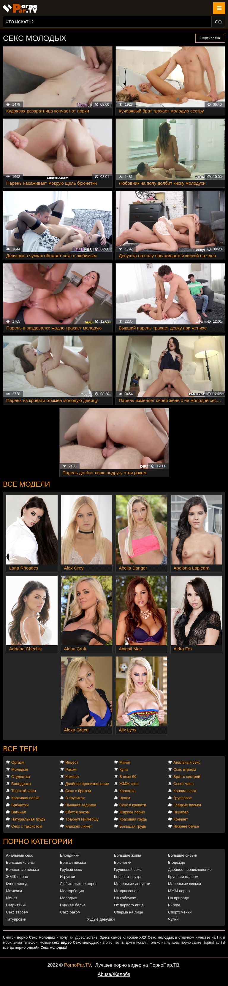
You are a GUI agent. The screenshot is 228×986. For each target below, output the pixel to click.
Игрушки (67, 876)
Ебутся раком (77, 812)
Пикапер (181, 812)
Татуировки (16, 919)
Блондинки (70, 855)
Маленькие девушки (132, 884)
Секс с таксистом (26, 826)
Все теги (20, 749)
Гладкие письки (187, 805)
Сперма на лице (128, 912)
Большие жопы (127, 855)
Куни (123, 769)
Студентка (20, 776)
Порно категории (37, 841)
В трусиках (75, 798)
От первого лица (129, 905)
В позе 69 (128, 776)
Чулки (124, 798)
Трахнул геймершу (82, 819)
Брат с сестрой (186, 776)
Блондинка (21, 783)
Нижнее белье (186, 826)
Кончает (180, 819)
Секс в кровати (132, 805)
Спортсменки (179, 912)
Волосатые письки (22, 869)
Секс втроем (184, 769)
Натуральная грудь (28, 819)
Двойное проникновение (87, 783)
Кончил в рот (185, 791)
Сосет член (183, 783)
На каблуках (125, 898)
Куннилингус (17, 884)
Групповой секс (127, 869)
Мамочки (14, 891)
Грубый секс (71, 869)
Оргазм (17, 762)
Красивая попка (25, 798)
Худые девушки (101, 919)
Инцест (71, 762)
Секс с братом (78, 791)
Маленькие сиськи (184, 884)
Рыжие (174, 905)
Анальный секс (186, 762)
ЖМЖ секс (129, 783)
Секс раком (70, 912)
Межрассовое (126, 891)
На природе (178, 898)
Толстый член (23, 791)
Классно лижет (78, 826)
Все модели (26, 484)
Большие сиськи (182, 855)
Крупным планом (183, 876)
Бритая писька (73, 862)
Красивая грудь (133, 819)
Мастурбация (72, 891)
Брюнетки (19, 805)
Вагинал (18, 812)
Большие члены (20, 862)
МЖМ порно (179, 891)
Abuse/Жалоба (114, 974)
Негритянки (16, 905)
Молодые (19, 769)
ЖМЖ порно (17, 876)
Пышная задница (80, 805)
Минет (125, 762)
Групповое (182, 798)
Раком (70, 769)
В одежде (176, 862)
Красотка (127, 791)
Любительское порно (78, 884)
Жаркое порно (132, 812)
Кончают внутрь (128, 876)
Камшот (72, 776)
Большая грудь (132, 826)
